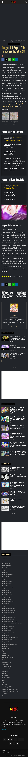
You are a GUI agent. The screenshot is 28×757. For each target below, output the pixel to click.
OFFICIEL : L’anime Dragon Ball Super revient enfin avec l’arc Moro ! (18, 347)
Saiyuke (6, 55)
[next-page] (5, 361)
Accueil (3, 40)
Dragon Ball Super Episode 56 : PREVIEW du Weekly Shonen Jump (7, 295)
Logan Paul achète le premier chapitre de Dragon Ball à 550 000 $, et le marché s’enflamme (18, 453)
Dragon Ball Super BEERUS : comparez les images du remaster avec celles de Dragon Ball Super (17, 410)
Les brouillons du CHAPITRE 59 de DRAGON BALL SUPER (18, 507)
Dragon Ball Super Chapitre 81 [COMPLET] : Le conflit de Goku (18, 475)
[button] (2, 2)
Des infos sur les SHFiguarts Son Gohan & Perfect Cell (21, 295)
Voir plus (14, 459)
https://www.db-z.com (14, 317)
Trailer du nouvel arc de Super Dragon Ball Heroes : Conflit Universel (18, 493)
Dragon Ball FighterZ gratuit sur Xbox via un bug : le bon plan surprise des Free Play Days (17, 419)
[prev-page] (2, 361)
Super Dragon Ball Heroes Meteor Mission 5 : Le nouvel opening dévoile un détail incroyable (17, 484)
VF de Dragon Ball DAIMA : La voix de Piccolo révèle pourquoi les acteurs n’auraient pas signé (18, 444)
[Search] (26, 2)
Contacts (3, 729)
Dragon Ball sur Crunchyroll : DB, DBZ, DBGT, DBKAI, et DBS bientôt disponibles (18, 355)
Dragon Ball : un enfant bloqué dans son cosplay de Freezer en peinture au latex (18, 427)
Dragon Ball (4, 357)
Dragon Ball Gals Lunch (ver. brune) (17, 499)
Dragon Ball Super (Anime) (14, 40)
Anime (7, 40)
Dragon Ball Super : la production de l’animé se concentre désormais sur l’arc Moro (18, 435)
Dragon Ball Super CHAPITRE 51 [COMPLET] (17, 468)
